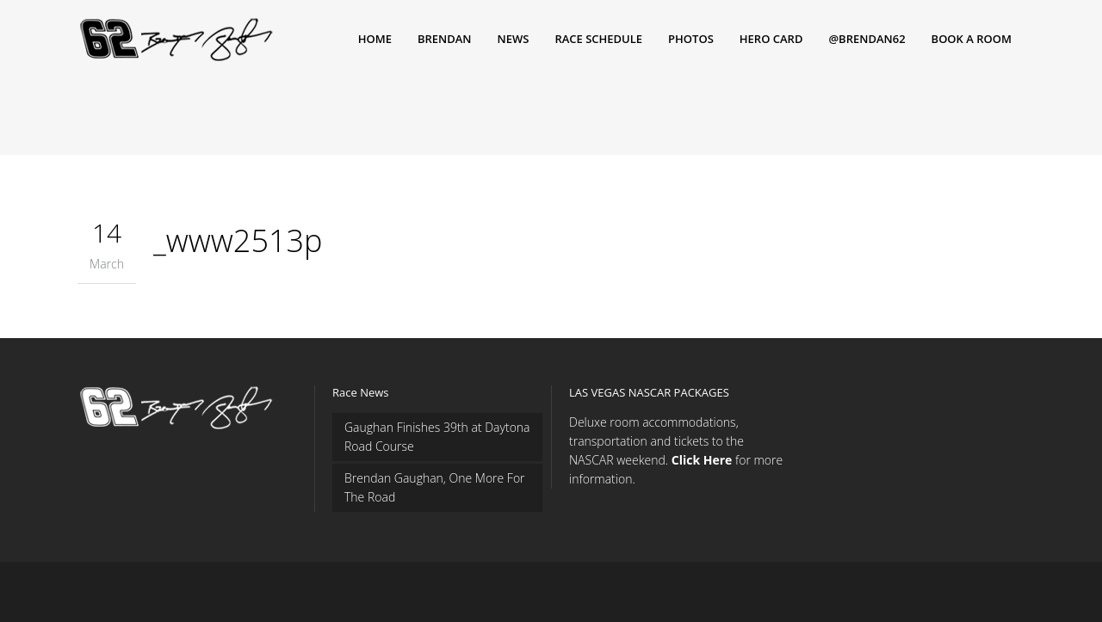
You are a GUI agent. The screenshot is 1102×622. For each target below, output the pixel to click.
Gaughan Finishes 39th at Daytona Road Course (437, 436)
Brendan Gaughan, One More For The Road (434, 487)
